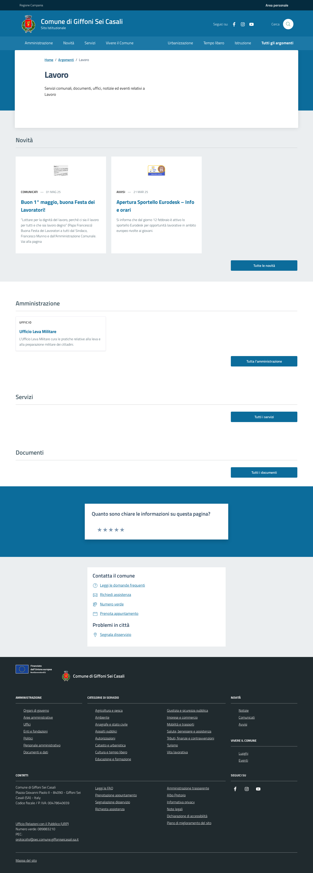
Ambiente (102, 717)
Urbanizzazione (180, 43)
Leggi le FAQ (104, 788)
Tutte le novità (264, 265)
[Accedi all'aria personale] (276, 5)
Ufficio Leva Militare (37, 332)
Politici (28, 738)
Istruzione (243, 43)
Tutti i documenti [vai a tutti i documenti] (264, 472)
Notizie (244, 710)
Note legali (175, 809)
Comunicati (247, 717)
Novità (68, 43)
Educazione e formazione (113, 759)
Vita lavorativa (177, 752)
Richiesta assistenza (110, 809)
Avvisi (243, 724)
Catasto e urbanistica (110, 745)
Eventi (243, 760)
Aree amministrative (38, 717)
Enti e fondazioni (35, 731)
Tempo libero (213, 43)
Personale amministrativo (41, 745)
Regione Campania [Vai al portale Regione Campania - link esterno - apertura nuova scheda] (31, 5)
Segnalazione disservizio (112, 802)
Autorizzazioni (105, 738)
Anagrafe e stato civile (111, 724)
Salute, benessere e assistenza (189, 731)
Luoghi (243, 753)
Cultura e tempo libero (111, 752)
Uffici (27, 724)
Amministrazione (39, 43)
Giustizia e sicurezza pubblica (187, 710)
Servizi (90, 43)
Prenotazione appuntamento (116, 795)
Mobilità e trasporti (180, 724)
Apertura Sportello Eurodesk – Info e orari (155, 206)
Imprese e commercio (182, 717)
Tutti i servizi (264, 416)
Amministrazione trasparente (188, 788)
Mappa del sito (26, 860)
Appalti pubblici (106, 731)
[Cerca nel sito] (288, 24)
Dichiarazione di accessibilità (187, 816)
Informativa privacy (181, 802)
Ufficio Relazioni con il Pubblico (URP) (42, 823)
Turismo (172, 745)
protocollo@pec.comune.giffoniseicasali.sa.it (47, 839)
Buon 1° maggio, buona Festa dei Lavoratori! (58, 206)
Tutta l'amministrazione (264, 361)
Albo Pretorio (176, 795)
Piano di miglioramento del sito (189, 822)
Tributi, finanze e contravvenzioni (190, 738)
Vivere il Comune (119, 43)
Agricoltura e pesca (109, 710)
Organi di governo (36, 710)
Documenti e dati (35, 752)
